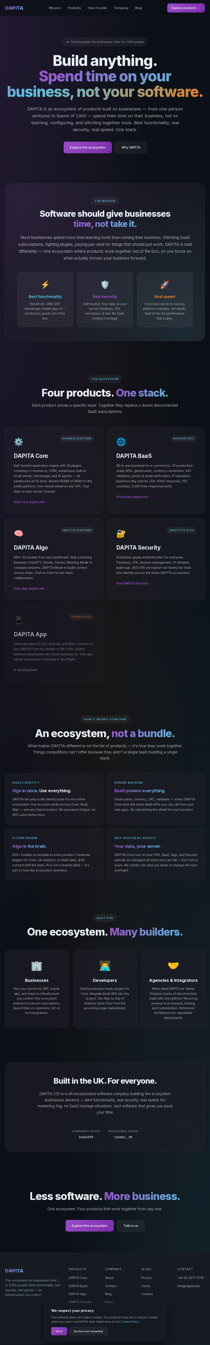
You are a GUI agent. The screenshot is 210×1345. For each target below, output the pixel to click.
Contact (110, 1286)
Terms (145, 1286)
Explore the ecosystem (88, 147)
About (109, 1278)
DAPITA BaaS (78, 1286)
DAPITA (14, 8)
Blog (138, 8)
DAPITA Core (78, 1278)
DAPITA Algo (78, 1294)
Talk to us (130, 1226)
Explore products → (186, 8)
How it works (97, 8)
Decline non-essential (88, 1331)
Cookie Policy (130, 1321)
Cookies (147, 1294)
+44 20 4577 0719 (190, 1278)
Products (74, 8)
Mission (55, 8)
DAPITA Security (80, 1302)
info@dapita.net (188, 1286)
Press (109, 1302)
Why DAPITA (130, 147)
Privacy (146, 1278)
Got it (59, 1331)
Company (121, 8)
